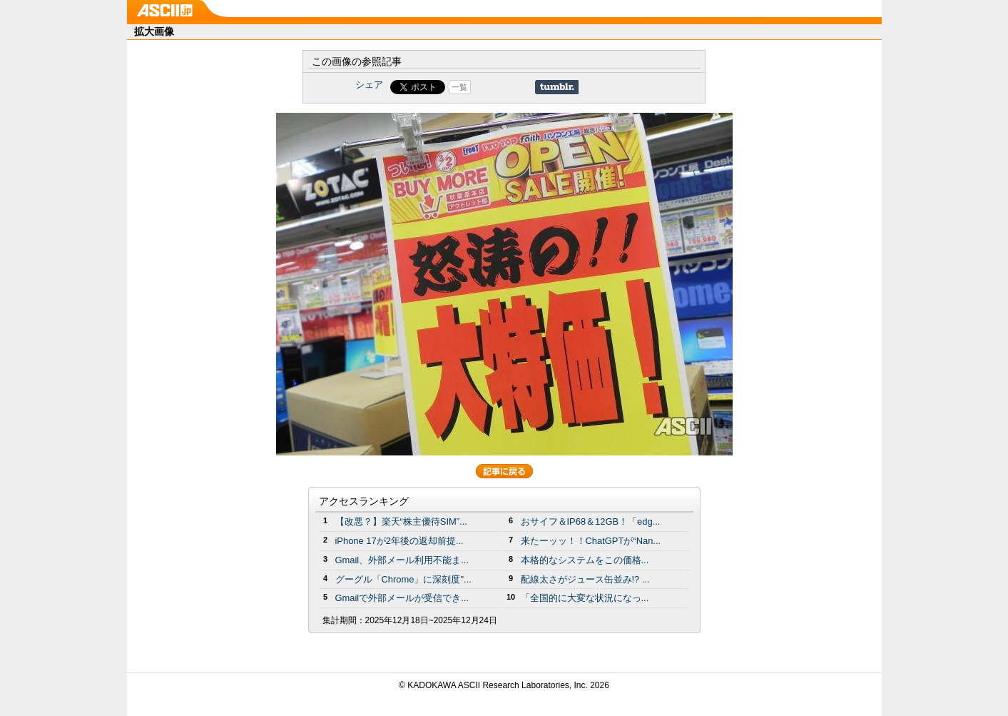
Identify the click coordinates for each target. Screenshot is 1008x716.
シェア (369, 84)
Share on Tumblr (557, 87)
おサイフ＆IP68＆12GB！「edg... (591, 521)
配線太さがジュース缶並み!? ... (585, 579)
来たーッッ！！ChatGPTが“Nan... (591, 540)
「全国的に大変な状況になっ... (585, 598)
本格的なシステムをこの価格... (585, 560)
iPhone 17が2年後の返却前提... (399, 540)
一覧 (459, 87)
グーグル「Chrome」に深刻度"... (403, 579)
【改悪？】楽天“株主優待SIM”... (401, 521)
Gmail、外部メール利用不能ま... (402, 560)
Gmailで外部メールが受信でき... (402, 598)
